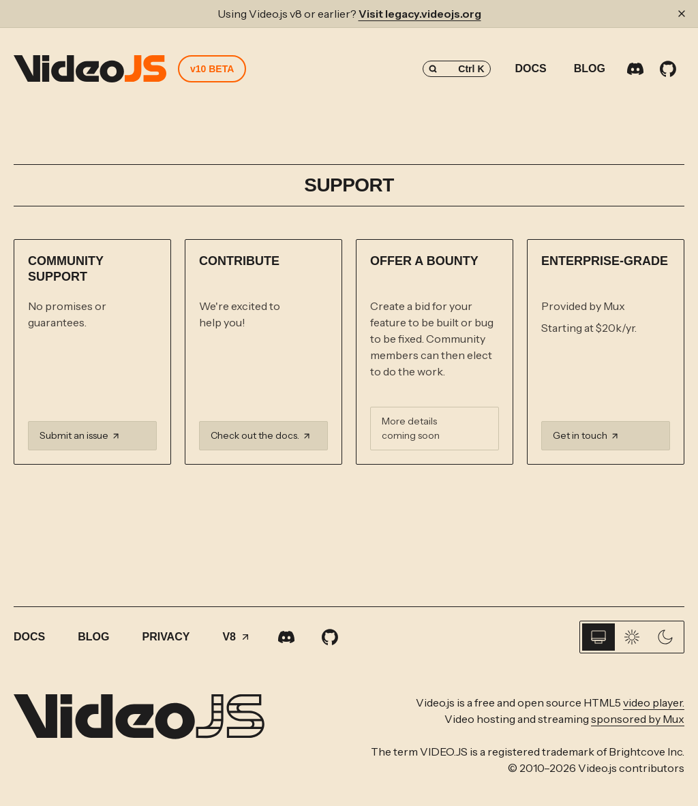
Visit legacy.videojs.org (420, 13)
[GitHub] (668, 68)
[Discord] (635, 68)
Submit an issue (80, 435)
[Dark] (665, 637)
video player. (653, 702)
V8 (236, 636)
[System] (598, 637)
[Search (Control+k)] (457, 69)
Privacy (165, 636)
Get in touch (586, 435)
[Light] (632, 637)
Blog (589, 68)
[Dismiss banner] (682, 14)
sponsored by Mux (637, 719)
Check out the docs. (261, 435)
